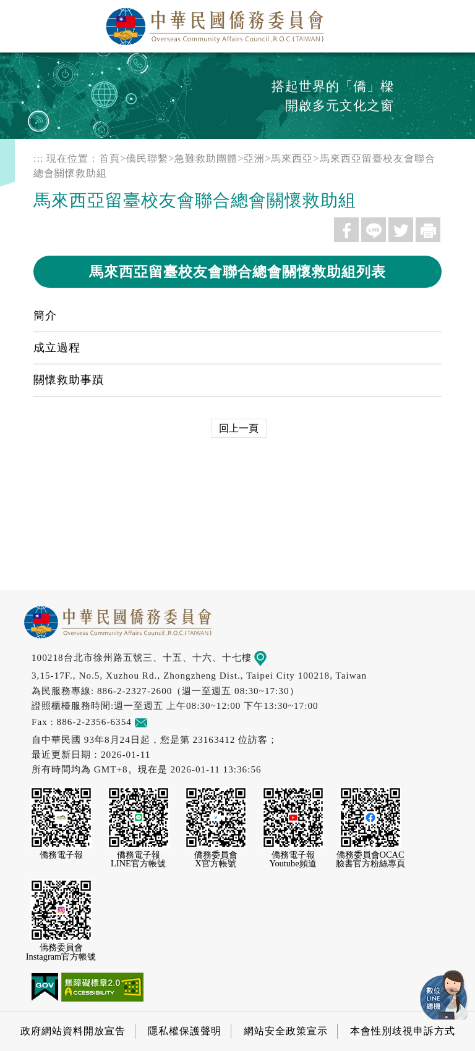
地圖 (269, 657)
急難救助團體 (206, 158)
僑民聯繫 (147, 158)
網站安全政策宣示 (286, 1031)
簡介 (45, 315)
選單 (452, 22)
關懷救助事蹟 (68, 380)
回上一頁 (239, 428)
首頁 (109, 158)
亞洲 (254, 158)
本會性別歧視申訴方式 (402, 1031)
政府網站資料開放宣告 (73, 1031)
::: (38, 158)
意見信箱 (159, 721)
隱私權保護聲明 (184, 1031)
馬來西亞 (292, 158)
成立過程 (56, 347)
